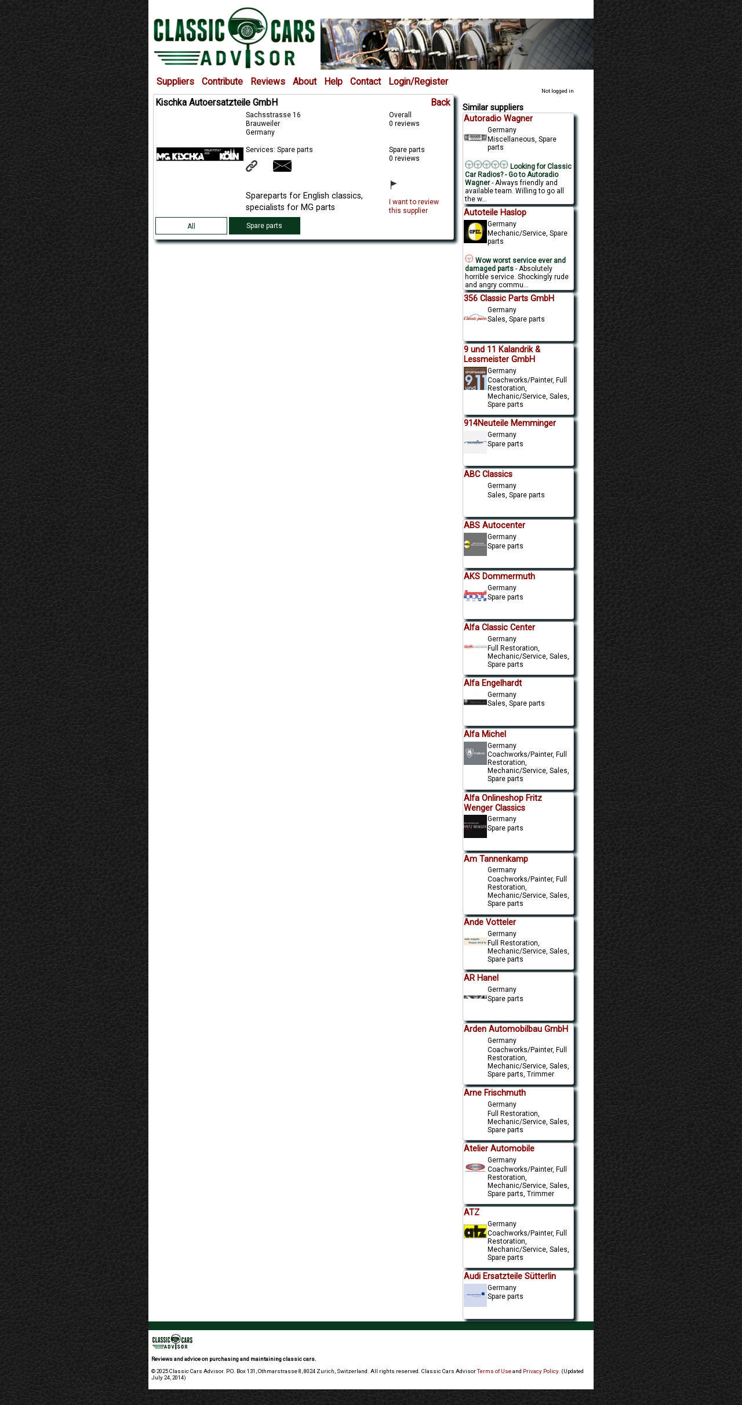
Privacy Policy (540, 1371)
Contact (365, 82)
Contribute (222, 82)
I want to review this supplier (414, 206)
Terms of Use (494, 1371)
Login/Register (418, 82)
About (305, 82)
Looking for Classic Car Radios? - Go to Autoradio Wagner (518, 174)
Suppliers (175, 82)
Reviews (267, 82)
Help (333, 82)
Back (440, 102)
